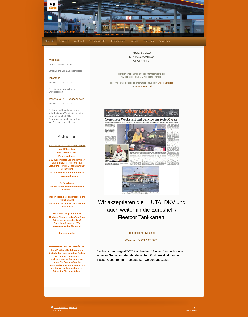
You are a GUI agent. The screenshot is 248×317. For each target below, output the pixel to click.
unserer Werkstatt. (144, 86)
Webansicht (191, 310)
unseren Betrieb (165, 83)
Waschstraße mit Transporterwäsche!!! (67, 145)
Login (194, 307)
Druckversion (59, 307)
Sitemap (73, 307)
